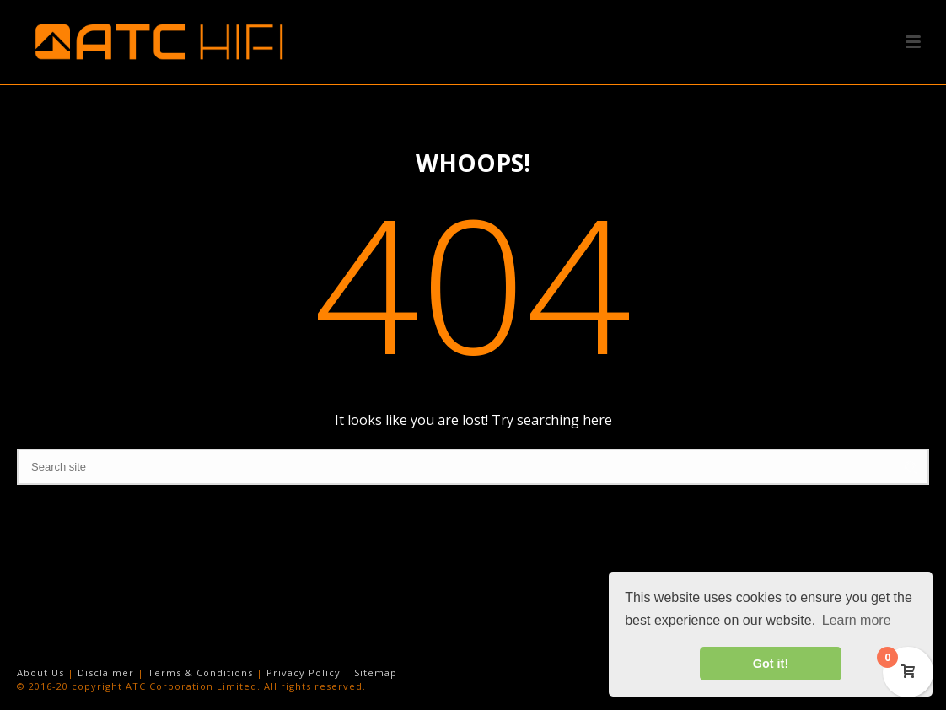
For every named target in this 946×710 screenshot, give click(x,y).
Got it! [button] (770, 663)
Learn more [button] (856, 620)
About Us (40, 672)
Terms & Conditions (200, 672)
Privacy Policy (303, 672)
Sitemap (375, 672)
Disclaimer (106, 672)
